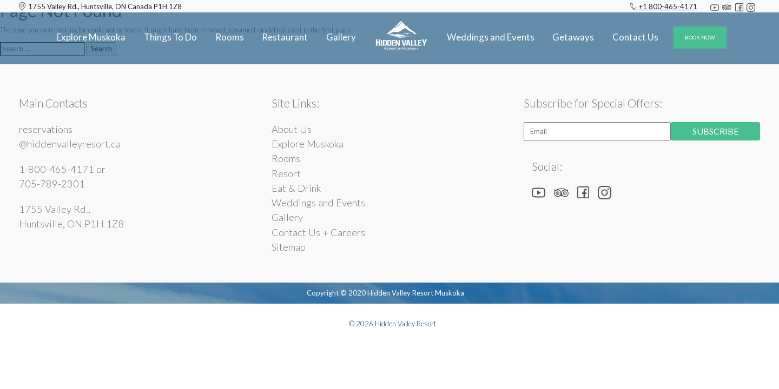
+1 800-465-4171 (668, 6)
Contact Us (635, 37)
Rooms (229, 37)
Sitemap (289, 247)
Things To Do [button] (170, 37)
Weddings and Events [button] (490, 37)
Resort (286, 173)
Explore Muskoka (91, 37)
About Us (292, 129)
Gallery (341, 37)
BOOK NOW (700, 37)
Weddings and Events (318, 203)
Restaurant (285, 37)
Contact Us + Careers (318, 232)
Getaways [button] (573, 37)
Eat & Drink (296, 188)
